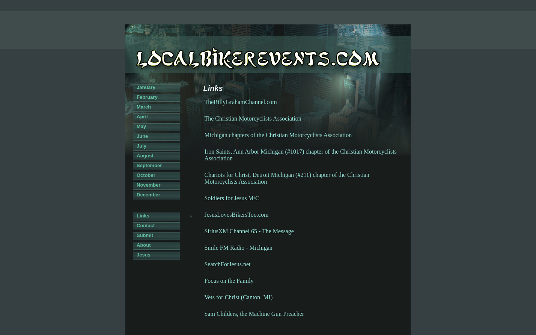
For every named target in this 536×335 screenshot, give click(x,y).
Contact (146, 225)
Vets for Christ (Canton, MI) (238, 297)
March (144, 107)
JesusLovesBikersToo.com (236, 214)
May (141, 126)
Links (143, 216)
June (142, 136)
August (145, 155)
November (149, 185)
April (142, 116)
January (146, 87)
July (141, 146)
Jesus (144, 255)
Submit (145, 235)
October (146, 175)
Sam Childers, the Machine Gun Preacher (254, 314)
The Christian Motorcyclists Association (252, 118)
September (149, 165)
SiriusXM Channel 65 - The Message (249, 231)
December (148, 195)
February (147, 97)
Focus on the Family (228, 281)
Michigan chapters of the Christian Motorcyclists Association (278, 135)
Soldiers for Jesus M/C (231, 198)
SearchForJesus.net (227, 264)
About (144, 245)
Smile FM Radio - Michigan (238, 247)
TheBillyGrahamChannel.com (240, 102)
